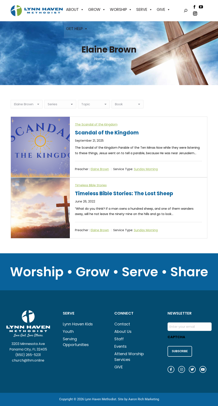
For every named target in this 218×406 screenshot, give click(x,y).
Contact (122, 324)
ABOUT (75, 9)
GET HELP (77, 28)
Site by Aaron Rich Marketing (138, 397)
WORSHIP (121, 9)
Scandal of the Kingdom (107, 132)
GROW (97, 9)
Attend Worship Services (129, 356)
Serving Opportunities (76, 341)
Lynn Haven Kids (78, 324)
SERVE (144, 9)
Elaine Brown (100, 169)
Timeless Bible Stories (91, 185)
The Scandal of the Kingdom (96, 124)
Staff (119, 339)
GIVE (163, 9)
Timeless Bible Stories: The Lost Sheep (124, 193)
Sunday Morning (146, 169)
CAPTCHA (176, 337)
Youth (68, 331)
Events (120, 346)
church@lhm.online (28, 360)
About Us (123, 331)
